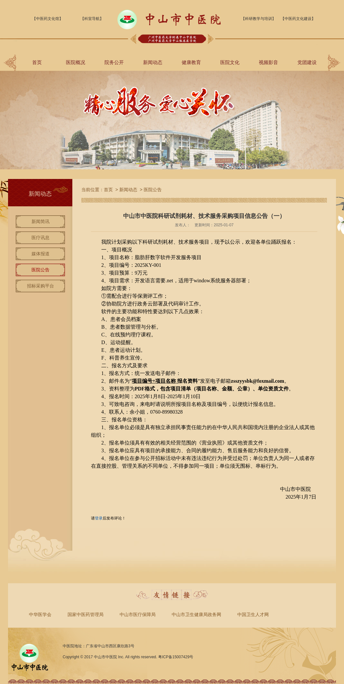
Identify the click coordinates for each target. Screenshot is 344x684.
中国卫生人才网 (253, 614)
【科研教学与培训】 (258, 18)
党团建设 (307, 62)
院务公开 (114, 62)
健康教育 (191, 62)
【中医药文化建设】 (298, 18)
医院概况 (75, 62)
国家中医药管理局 (86, 614)
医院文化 (230, 62)
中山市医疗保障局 (138, 614)
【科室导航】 (92, 18)
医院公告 (41, 269)
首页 (37, 62)
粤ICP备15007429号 (175, 657)
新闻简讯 (41, 221)
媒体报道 (41, 253)
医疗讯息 (41, 237)
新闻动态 (152, 62)
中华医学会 (40, 614)
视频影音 (268, 62)
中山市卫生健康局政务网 (196, 614)
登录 (99, 518)
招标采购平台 (40, 285)
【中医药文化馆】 (47, 18)
